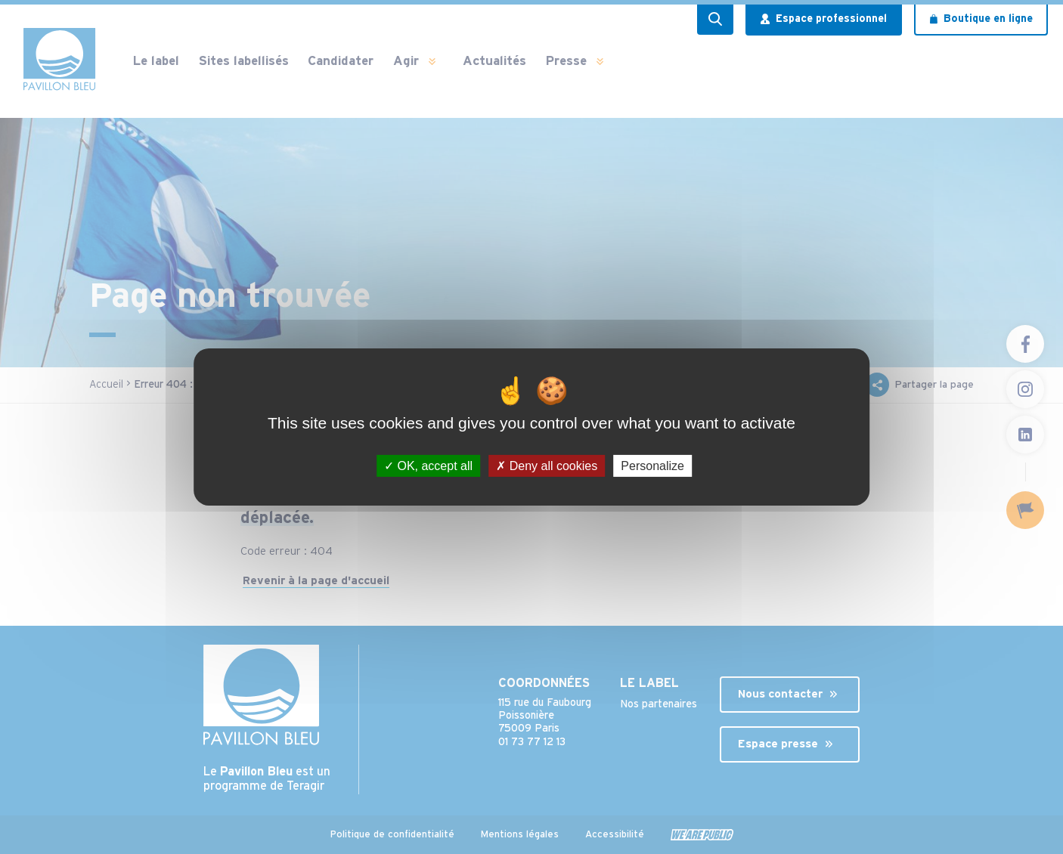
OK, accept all (428, 465)
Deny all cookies (546, 465)
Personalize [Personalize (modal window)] (652, 465)
